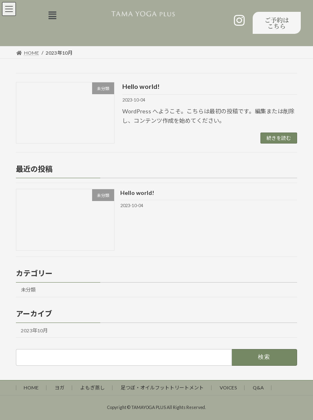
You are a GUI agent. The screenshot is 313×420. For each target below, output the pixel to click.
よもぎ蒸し (92, 388)
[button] (54, 15)
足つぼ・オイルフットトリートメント (162, 388)
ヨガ (59, 388)
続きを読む (279, 138)
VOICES (228, 388)
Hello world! (141, 86)
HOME (31, 388)
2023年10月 (34, 330)
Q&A (258, 388)
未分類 (28, 290)
